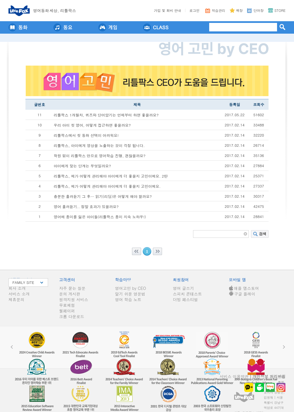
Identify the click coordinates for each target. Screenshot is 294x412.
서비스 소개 (19, 294)
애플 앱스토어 (244, 288)
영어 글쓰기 (183, 288)
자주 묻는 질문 (72, 288)
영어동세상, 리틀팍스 (54, 10)
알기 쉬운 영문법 (130, 294)
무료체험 (67, 305)
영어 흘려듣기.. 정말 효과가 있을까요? (86, 206)
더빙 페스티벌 (185, 299)
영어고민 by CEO (130, 288)
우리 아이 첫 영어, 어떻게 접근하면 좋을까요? (92, 125)
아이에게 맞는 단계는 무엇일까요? (82, 166)
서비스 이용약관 (234, 376)
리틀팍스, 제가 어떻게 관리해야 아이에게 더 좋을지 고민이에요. (107, 186)
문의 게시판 (69, 294)
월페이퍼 (67, 311)
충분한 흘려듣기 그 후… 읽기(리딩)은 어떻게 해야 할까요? (103, 196)
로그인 (194, 10)
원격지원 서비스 (73, 299)
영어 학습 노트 (128, 299)
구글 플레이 (242, 294)
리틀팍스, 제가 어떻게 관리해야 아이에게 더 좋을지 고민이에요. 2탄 (111, 176)
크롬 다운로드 (71, 316)
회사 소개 (17, 288)
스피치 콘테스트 (187, 294)
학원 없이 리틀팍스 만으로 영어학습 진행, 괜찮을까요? (100, 155)
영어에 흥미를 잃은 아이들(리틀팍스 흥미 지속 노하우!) (100, 216)
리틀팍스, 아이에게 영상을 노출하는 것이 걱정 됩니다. (99, 145)
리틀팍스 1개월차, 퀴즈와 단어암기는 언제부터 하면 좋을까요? (106, 115)
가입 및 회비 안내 (167, 10)
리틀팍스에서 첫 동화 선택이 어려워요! (86, 135)
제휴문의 (16, 299)
